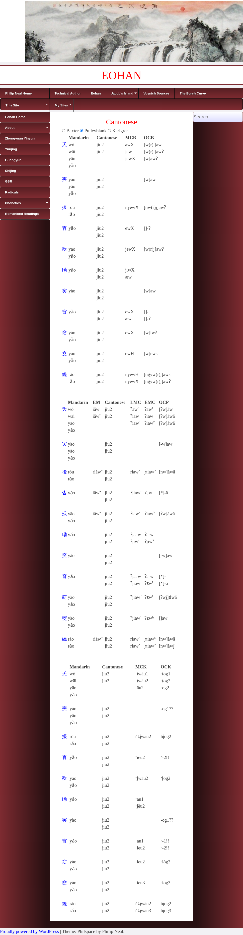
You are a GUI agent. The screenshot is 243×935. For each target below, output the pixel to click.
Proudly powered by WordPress (29, 931)
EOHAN (121, 75)
